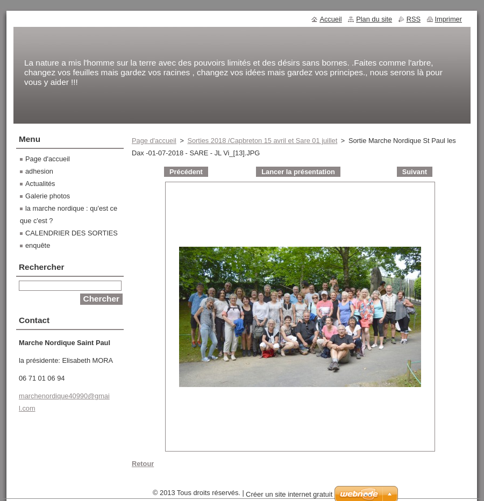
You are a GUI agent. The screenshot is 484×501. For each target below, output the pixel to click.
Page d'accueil (154, 141)
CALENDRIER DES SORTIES (71, 233)
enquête (37, 245)
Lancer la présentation (298, 172)
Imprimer (448, 19)
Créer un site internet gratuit (289, 494)
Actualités (40, 184)
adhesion (39, 171)
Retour (143, 464)
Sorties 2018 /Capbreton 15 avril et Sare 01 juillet (262, 141)
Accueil (330, 19)
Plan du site (374, 19)
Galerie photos (47, 196)
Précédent (186, 172)
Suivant (414, 172)
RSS (414, 19)
